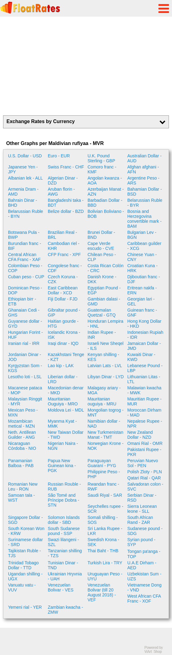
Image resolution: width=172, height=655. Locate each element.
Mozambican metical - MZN (21, 424)
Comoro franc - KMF (102, 169)
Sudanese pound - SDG (144, 531)
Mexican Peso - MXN (23, 412)
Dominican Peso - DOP (25, 290)
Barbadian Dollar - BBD (105, 203)
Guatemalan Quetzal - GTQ (102, 312)
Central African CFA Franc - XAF (24, 257)
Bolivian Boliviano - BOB (106, 214)
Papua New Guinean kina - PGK (62, 465)
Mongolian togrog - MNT (106, 412)
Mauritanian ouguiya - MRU (102, 401)
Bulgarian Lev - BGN (141, 235)
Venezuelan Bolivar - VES (60, 587)
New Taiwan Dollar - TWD (66, 435)
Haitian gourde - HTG (63, 324)
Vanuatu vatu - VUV (22, 587)
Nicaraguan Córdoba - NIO (22, 446)
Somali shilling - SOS (103, 520)
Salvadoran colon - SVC (145, 486)
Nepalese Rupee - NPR (144, 424)
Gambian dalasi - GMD (104, 301)
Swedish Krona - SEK (103, 542)
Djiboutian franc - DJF (143, 279)
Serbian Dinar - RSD (141, 498)
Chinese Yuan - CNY (142, 257)
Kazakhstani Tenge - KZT (66, 357)
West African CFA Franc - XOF (144, 598)
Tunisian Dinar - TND (63, 565)
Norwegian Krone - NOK (106, 446)
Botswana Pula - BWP (23, 235)
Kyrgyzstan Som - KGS (25, 368)
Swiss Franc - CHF (66, 166)
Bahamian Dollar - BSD (144, 192)
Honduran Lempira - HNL (105, 324)
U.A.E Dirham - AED (141, 565)
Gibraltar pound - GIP (64, 312)
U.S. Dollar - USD (25, 155)
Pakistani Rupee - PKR (144, 452)
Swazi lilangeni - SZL (63, 542)
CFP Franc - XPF (64, 254)
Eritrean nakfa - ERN (142, 290)
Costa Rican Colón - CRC (106, 268)
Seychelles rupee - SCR (105, 509)
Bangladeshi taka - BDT (66, 203)
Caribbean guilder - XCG (144, 246)
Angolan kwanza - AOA (105, 180)
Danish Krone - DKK (102, 279)
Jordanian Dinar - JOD (24, 357)
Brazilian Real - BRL (62, 235)
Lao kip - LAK (61, 365)
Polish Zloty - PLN (144, 471)
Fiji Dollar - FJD (62, 298)
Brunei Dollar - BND (101, 235)
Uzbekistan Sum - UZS (144, 576)
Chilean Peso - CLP (102, 257)
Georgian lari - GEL (141, 301)
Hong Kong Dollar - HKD (144, 324)
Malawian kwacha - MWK (144, 390)
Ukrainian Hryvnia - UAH (65, 576)
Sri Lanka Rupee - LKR (105, 531)
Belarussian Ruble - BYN (25, 214)
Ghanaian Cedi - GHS (23, 312)
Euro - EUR (59, 155)
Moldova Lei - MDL (66, 410)
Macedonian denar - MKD (66, 390)
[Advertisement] (86, 66)
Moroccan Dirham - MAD (144, 412)
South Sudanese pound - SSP (64, 531)
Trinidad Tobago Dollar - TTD (23, 565)
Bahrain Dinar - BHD (22, 203)
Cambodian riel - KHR (64, 246)
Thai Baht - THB (103, 550)
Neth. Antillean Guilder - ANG (22, 435)
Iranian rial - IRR (23, 343)
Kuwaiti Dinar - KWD (141, 357)
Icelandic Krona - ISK (64, 335)
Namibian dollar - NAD (104, 424)
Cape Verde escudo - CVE (101, 246)
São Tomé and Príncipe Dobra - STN (63, 500)
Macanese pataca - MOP (25, 390)
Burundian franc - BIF (24, 246)
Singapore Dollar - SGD (25, 520)
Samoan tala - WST (21, 498)
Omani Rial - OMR (144, 443)
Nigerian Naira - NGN (63, 446)
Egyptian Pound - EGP (104, 290)
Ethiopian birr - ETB (22, 301)
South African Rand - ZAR (140, 520)
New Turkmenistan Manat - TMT (105, 435)
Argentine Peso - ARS (143, 180)
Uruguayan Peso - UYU (105, 576)
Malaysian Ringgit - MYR (25, 401)
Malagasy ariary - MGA (104, 390)
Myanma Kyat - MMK (62, 424)
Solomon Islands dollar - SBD (64, 520)
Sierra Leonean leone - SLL (142, 509)
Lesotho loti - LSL (25, 376)
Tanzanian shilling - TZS (65, 553)
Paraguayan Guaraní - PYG (102, 463)
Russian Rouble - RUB (64, 486)
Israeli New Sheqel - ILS (106, 346)
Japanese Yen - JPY (23, 169)
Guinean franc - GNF (142, 312)
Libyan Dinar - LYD (106, 376)
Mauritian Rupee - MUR (144, 401)
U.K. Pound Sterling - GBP (101, 158)
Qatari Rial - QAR (144, 477)
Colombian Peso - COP (25, 268)
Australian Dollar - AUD (144, 158)
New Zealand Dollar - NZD (140, 435)
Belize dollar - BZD (66, 211)
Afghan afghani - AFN (143, 169)
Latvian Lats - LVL (105, 365)
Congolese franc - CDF (65, 268)
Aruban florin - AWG (61, 192)
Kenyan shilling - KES (103, 357)
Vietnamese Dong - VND (144, 587)
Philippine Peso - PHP (104, 474)
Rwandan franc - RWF (103, 486)
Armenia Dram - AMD (23, 192)
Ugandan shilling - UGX (25, 576)
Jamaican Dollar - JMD (144, 346)
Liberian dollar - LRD (63, 379)
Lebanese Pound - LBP (144, 368)
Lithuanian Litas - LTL (143, 379)
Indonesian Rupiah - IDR (145, 335)
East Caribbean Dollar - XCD (63, 290)
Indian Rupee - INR (102, 335)
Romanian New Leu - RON (23, 486)
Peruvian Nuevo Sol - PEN (142, 463)
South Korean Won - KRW (26, 531)
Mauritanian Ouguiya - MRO (63, 401)
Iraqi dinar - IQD (63, 343)
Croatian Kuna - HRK (142, 268)
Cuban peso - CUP (26, 276)
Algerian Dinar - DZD (63, 180)
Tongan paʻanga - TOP (143, 554)
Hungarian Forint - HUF (25, 335)
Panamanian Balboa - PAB (21, 463)
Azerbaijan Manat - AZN (106, 192)
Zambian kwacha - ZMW (65, 610)
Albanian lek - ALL (25, 178)
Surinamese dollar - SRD (25, 542)
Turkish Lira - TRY (105, 562)
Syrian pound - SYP (141, 542)
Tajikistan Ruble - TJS (24, 553)
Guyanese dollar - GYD (25, 324)
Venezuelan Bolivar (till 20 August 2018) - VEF (102, 592)
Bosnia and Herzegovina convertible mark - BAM (144, 219)
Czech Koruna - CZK (63, 279)
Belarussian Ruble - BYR (144, 203)
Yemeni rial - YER (25, 607)
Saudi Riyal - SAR (105, 495)
